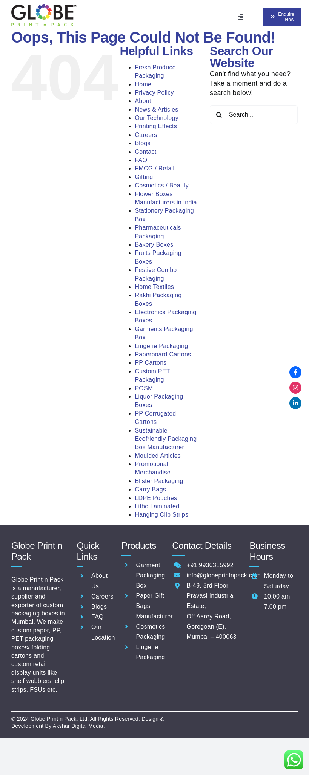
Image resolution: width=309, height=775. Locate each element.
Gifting (144, 177)
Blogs (142, 143)
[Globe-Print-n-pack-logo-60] (44, 7)
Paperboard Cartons (163, 354)
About (143, 101)
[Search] (219, 114)
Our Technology (156, 118)
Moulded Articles (158, 456)
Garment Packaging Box (150, 575)
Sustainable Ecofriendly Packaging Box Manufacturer (166, 439)
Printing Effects (156, 126)
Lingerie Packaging (161, 346)
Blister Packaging (159, 481)
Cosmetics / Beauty (162, 185)
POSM (144, 388)
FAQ (141, 160)
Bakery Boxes (154, 244)
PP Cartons (150, 362)
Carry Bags (150, 489)
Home (143, 84)
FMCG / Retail (154, 168)
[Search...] (254, 114)
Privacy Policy (154, 92)
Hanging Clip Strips (161, 514)
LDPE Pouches (156, 498)
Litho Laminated (157, 506)
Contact (145, 152)
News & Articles (156, 109)
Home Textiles (154, 287)
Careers (146, 135)
